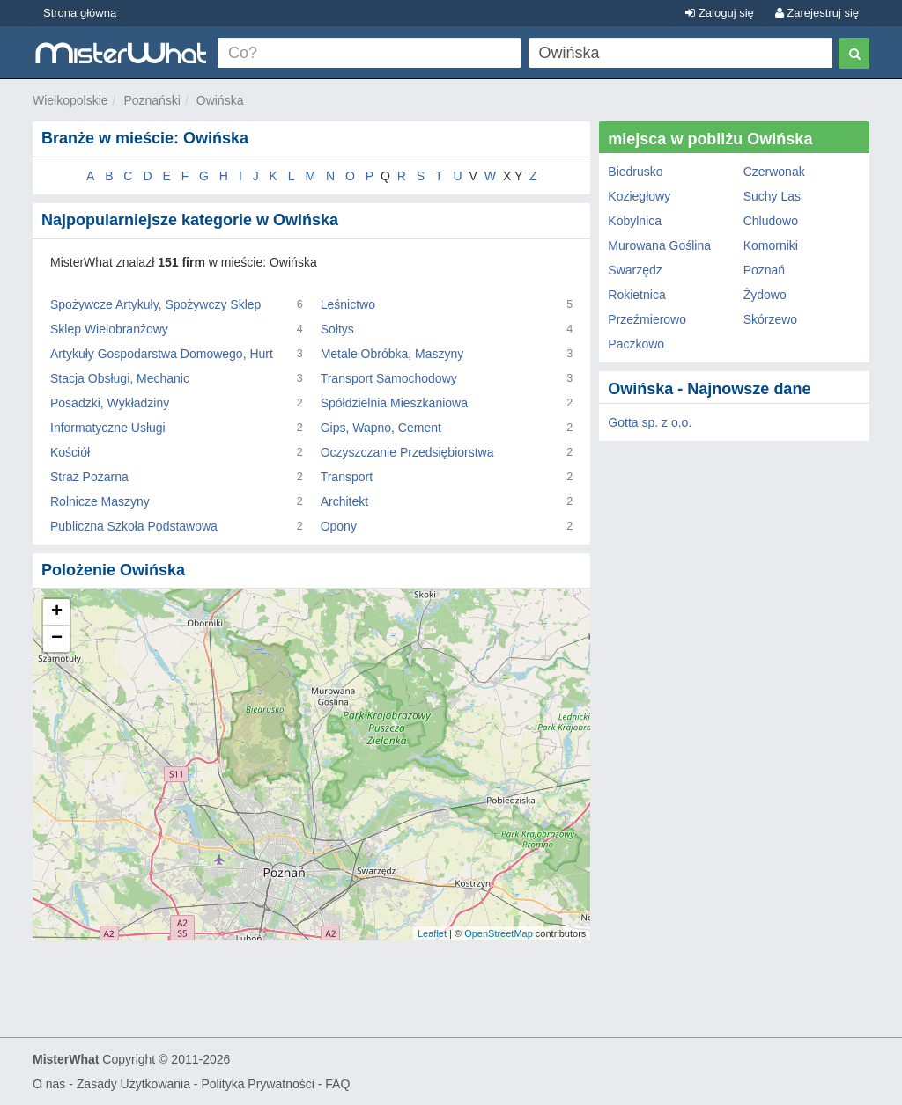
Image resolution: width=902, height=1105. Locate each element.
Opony (339, 526)
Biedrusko (635, 172)
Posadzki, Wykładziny (109, 403)
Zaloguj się (719, 12)
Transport (347, 477)
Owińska (220, 100)
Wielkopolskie (70, 100)
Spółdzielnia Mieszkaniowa (394, 403)
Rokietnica (636, 295)
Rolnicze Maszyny (100, 501)
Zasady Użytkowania (133, 1084)
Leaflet (432, 933)
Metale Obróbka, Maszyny (392, 354)
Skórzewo (770, 319)
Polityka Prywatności (257, 1084)
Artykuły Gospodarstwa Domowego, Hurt (161, 354)
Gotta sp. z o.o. (649, 422)
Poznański (152, 100)
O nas (49, 1084)
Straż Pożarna (89, 477)
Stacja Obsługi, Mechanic (119, 378)
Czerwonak (774, 172)
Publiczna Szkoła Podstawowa (134, 526)
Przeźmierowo (647, 319)
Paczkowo (636, 344)
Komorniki (770, 245)
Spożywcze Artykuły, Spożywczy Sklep (155, 304)
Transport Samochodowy (389, 378)
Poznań (764, 270)
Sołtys (337, 329)
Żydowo (765, 295)
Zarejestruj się (817, 12)
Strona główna (79, 12)
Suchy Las (772, 196)
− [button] (57, 639)
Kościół (70, 452)
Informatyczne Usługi (108, 428)
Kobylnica (635, 221)
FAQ (337, 1084)
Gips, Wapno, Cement (381, 428)
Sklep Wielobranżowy (109, 329)
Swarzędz (635, 270)
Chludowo (770, 221)
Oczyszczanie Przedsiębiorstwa (407, 452)
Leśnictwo (348, 304)
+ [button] (57, 612)
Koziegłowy (639, 196)
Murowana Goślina (659, 245)
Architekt (344, 501)
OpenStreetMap (498, 933)
